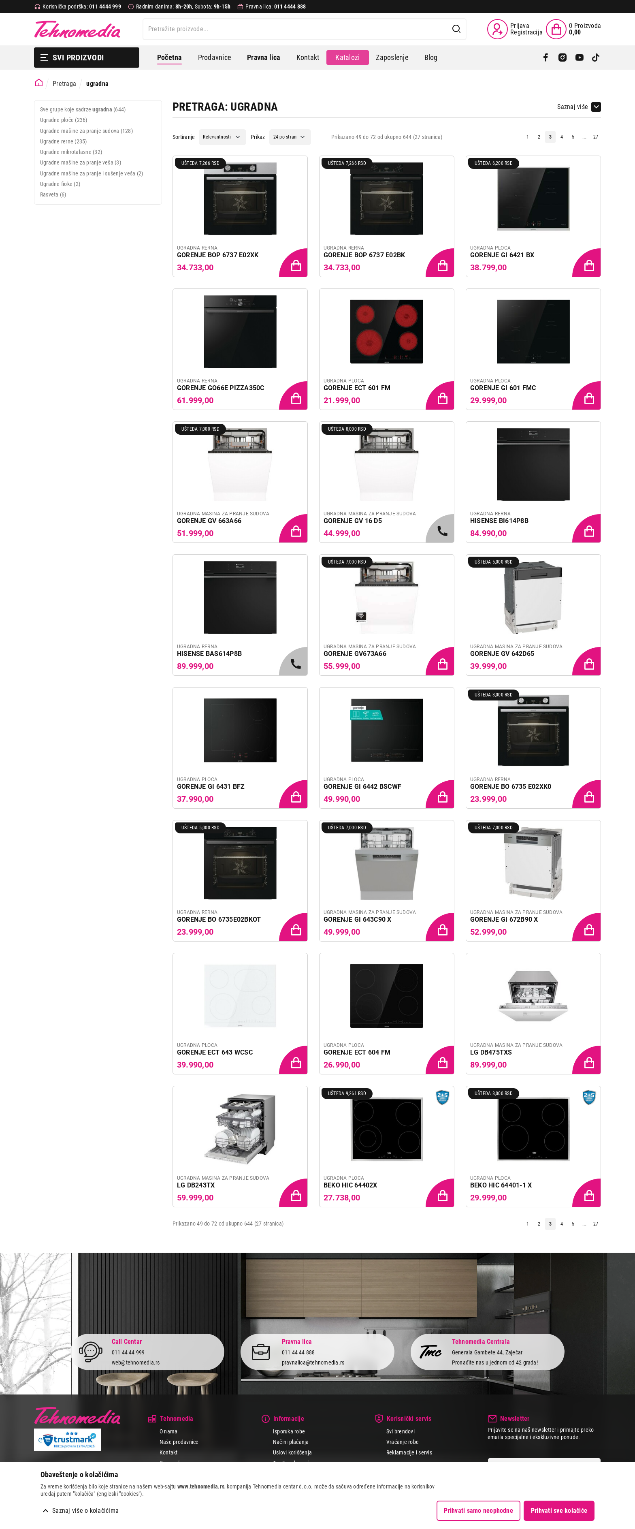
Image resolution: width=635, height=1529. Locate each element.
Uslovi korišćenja (292, 1452)
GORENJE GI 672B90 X (504, 919)
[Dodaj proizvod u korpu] (294, 263)
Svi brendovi (400, 1431)
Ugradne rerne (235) (63, 141)
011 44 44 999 (128, 1353)
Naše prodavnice (179, 1442)
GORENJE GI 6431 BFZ (211, 786)
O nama (168, 1431)
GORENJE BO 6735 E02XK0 (510, 786)
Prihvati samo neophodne (478, 1510)
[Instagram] (562, 57)
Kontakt (308, 57)
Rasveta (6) (53, 194)
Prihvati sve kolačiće (559, 1510)
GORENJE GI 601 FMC (503, 388)
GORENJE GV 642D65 (502, 654)
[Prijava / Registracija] (515, 29)
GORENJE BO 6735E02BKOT (219, 919)
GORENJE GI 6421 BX (502, 255)
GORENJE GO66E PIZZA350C (220, 388)
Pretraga (64, 84)
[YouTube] (579, 57)
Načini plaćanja (291, 1442)
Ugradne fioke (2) (60, 184)
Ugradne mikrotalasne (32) (71, 152)
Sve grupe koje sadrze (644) (83, 109)
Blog (431, 57)
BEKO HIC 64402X (350, 1185)
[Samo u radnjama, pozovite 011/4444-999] (440, 529)
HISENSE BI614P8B (499, 521)
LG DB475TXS (491, 1052)
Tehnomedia (77, 29)
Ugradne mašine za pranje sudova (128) (86, 131)
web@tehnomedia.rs (136, 1362)
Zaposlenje (392, 57)
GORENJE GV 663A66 (209, 521)
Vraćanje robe (402, 1442)
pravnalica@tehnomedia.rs (313, 1362)
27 (595, 137)
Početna (169, 57)
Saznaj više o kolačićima (85, 1510)
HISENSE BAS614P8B (209, 654)
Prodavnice (214, 57)
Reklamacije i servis (409, 1452)
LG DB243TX (196, 1185)
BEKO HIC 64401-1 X (501, 1185)
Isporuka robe (289, 1431)
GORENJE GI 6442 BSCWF (362, 786)
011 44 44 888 (298, 1353)
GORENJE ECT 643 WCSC (215, 1052)
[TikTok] (596, 57)
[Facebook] (546, 57)
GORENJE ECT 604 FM (357, 1052)
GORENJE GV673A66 (355, 654)
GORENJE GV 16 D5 (353, 521)
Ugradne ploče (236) (63, 120)
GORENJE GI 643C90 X (358, 919)
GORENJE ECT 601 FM (357, 388)
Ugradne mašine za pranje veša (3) (80, 162)
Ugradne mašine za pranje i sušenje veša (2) (91, 173)
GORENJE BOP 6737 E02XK (217, 255)
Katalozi (347, 57)
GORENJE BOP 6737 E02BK (364, 255)
